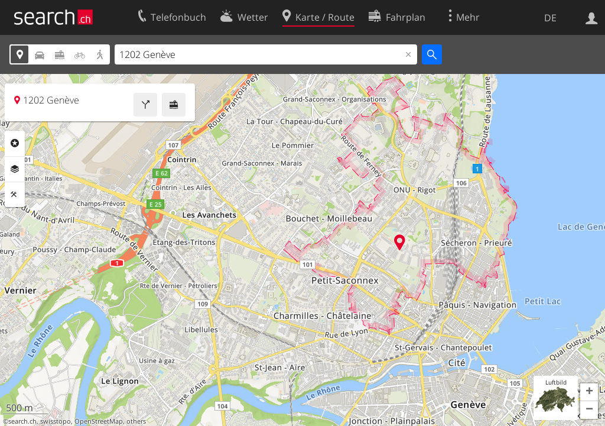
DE (550, 17)
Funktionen (15, 194)
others (136, 421)
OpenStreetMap (98, 421)
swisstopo (55, 421)
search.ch (22, 421)
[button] (589, 392)
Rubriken (15, 143)
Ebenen (15, 169)
